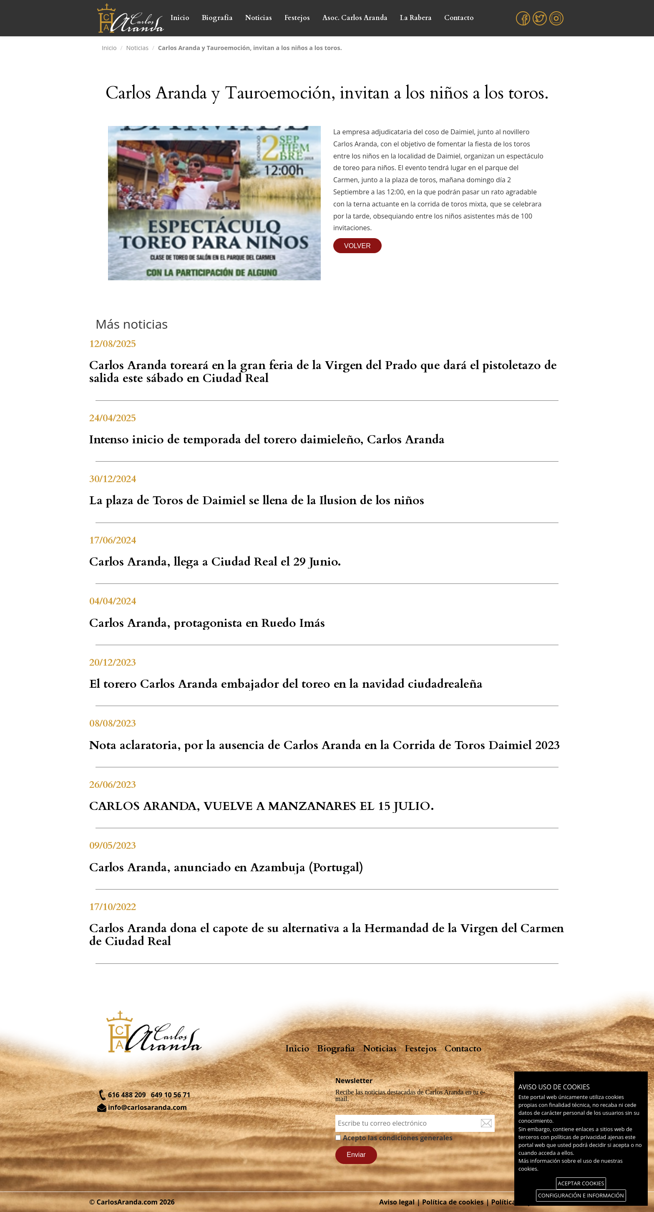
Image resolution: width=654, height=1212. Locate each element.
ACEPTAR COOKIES (581, 1183)
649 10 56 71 (171, 1094)
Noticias (258, 18)
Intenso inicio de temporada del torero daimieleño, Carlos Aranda (267, 440)
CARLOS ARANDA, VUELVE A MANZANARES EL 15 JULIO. (261, 806)
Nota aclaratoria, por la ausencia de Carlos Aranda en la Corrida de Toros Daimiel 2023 (324, 745)
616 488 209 (127, 1094)
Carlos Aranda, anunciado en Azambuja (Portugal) (226, 867)
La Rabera (416, 18)
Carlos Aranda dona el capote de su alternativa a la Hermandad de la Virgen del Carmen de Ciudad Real (326, 934)
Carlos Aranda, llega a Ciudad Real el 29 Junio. (215, 562)
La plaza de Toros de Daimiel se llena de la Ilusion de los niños (256, 500)
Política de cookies (453, 1202)
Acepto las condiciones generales (398, 1137)
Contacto (459, 18)
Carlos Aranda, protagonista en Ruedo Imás (207, 623)
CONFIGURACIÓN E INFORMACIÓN (581, 1195)
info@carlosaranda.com (147, 1107)
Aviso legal (397, 1202)
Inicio (180, 18)
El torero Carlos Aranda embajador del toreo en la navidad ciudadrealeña (286, 684)
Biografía (217, 18)
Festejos (297, 18)
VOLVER (357, 245)
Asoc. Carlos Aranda (354, 18)
